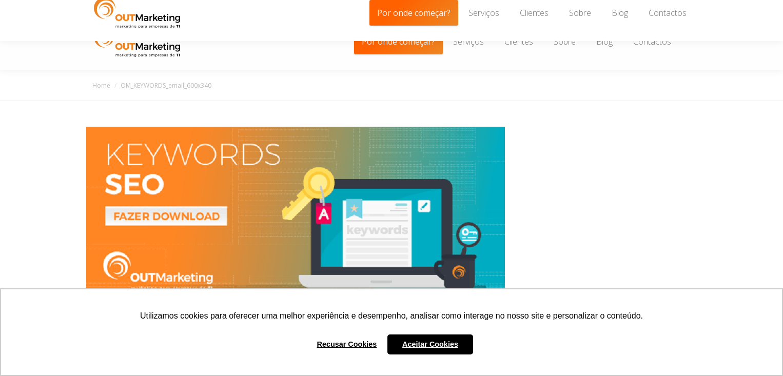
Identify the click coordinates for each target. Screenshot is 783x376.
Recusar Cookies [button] (347, 344)
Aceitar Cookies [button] (430, 344)
